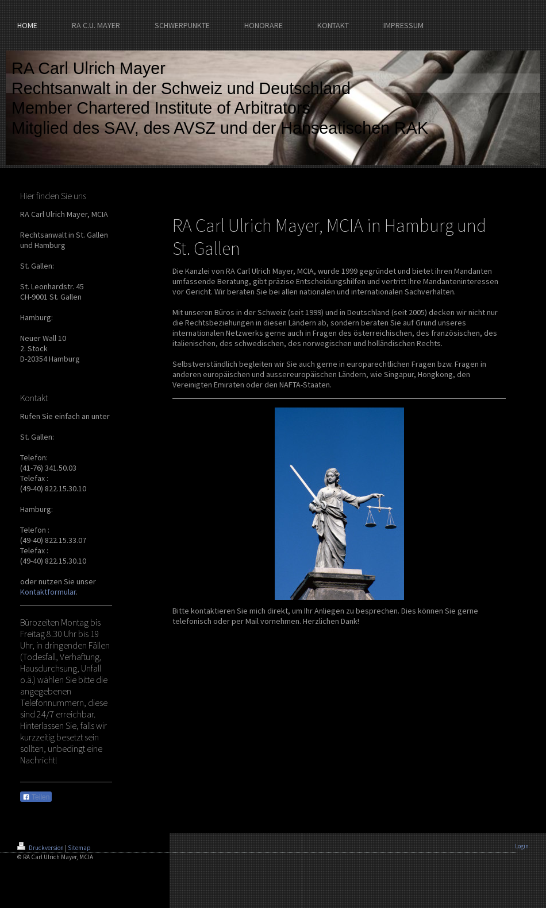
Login (522, 846)
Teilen (35, 797)
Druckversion (41, 848)
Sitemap (79, 848)
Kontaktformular (48, 592)
